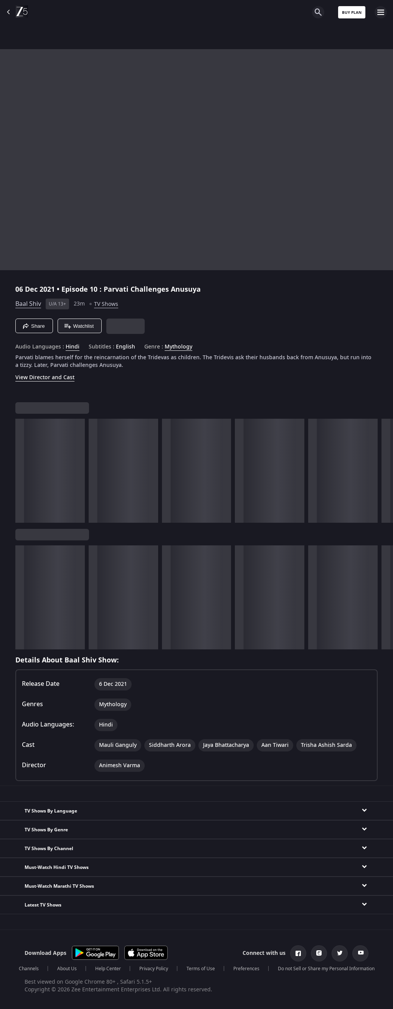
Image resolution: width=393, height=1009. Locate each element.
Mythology (178, 347)
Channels (29, 968)
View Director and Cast (44, 377)
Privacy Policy (153, 968)
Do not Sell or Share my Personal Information (326, 968)
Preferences (246, 968)
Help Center (108, 968)
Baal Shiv (28, 304)
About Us (67, 968)
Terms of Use (201, 968)
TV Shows (106, 304)
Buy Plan (352, 12)
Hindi (72, 347)
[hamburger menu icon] (381, 12)
